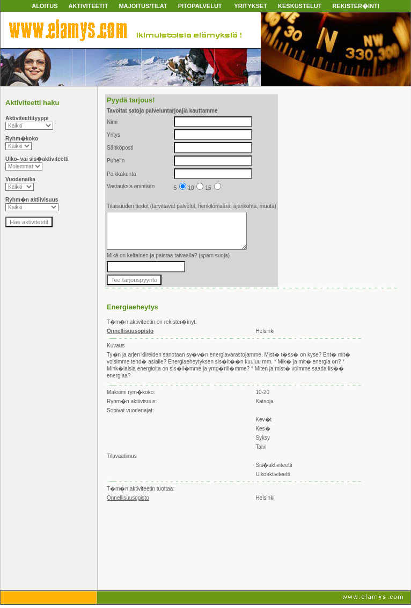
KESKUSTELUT (299, 6)
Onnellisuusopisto (128, 498)
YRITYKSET (250, 6)
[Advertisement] (154, 547)
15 (213, 188)
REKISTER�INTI (355, 6)
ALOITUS (44, 6)
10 (195, 188)
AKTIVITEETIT (88, 6)
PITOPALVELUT (200, 6)
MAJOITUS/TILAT (143, 6)
